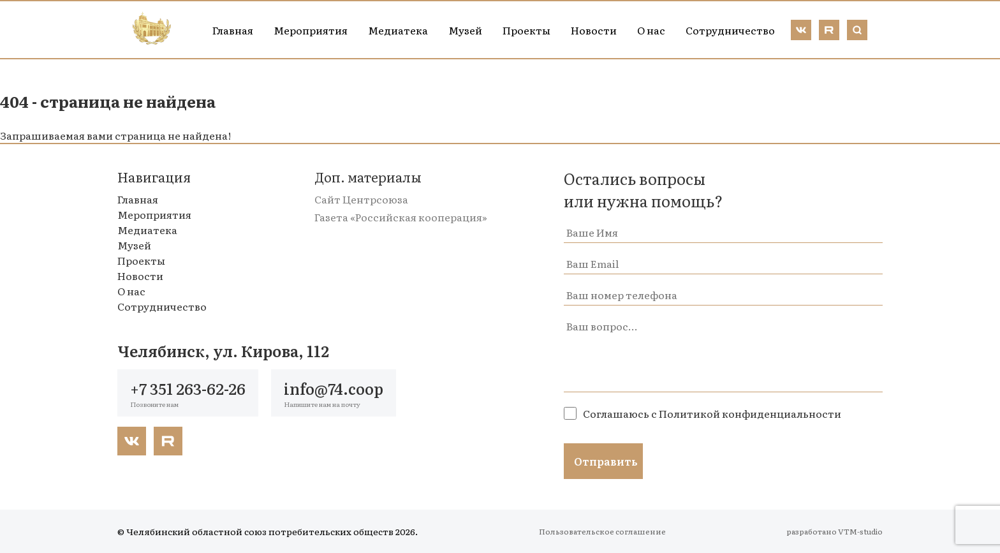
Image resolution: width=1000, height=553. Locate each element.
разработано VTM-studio (834, 531)
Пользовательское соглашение (602, 531)
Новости (594, 30)
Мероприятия (311, 30)
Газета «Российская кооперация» (400, 217)
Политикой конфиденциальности (750, 413)
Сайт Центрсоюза (361, 199)
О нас (651, 30)
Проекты (526, 30)
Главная (232, 30)
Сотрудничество (730, 30)
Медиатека (398, 30)
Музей (465, 30)
